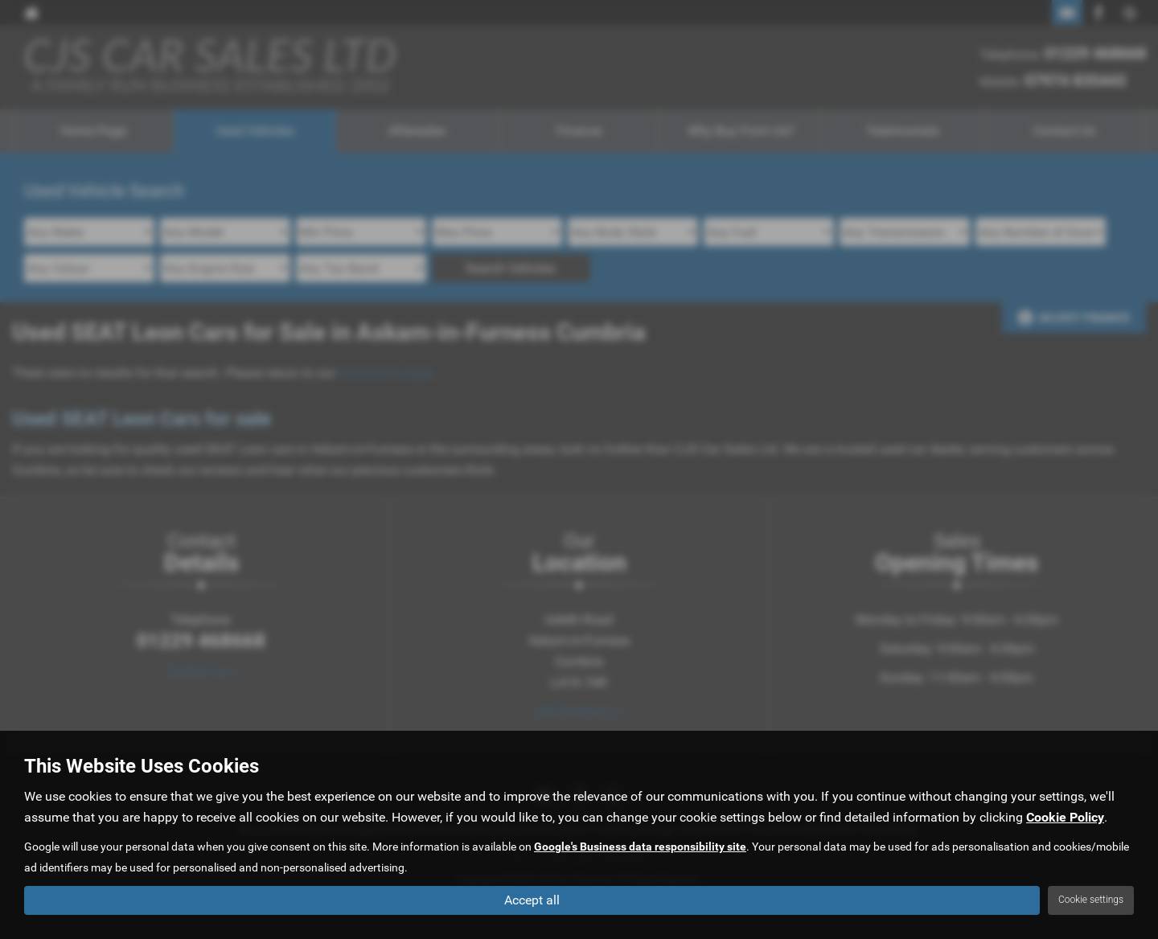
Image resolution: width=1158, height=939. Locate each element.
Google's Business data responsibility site (640, 845)
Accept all (532, 899)
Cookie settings (1090, 899)
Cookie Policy (1065, 816)
